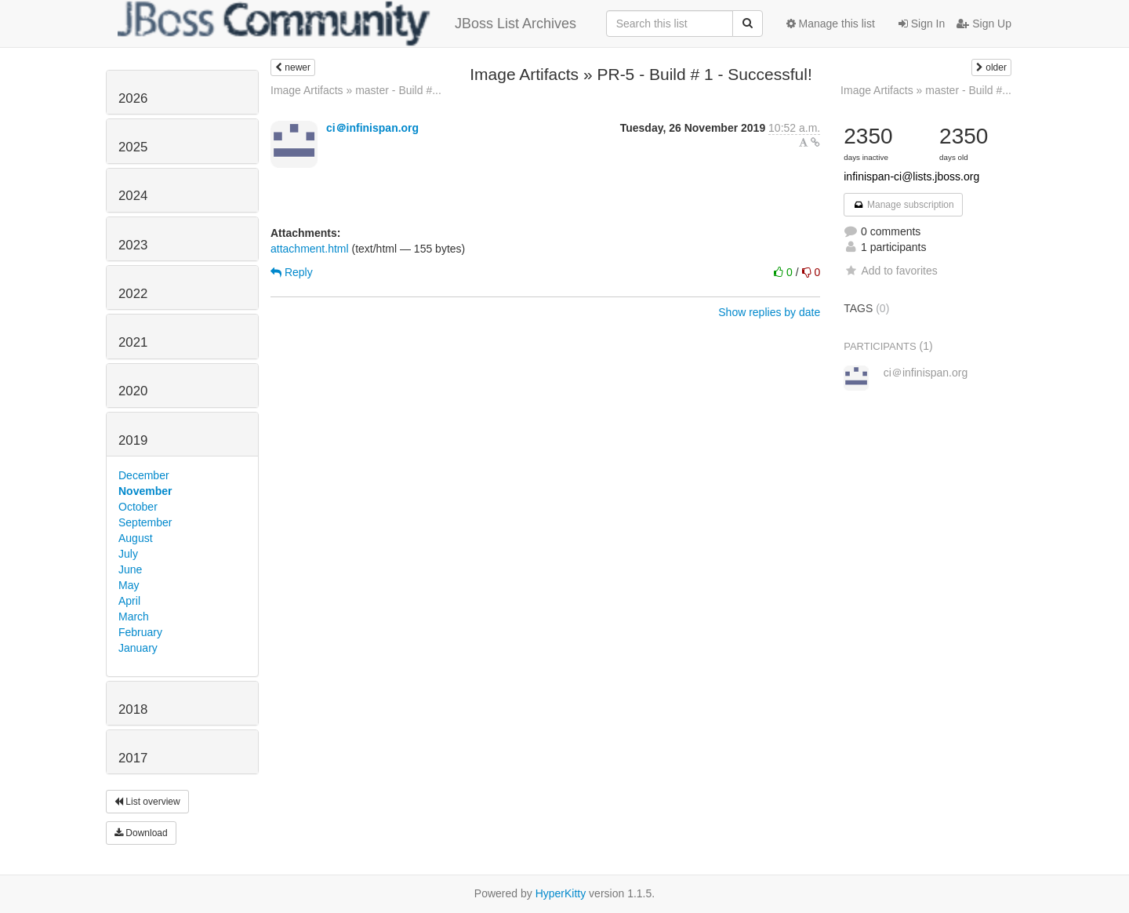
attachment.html (309, 248)
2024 (132, 195)
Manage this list (830, 23)
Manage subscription (903, 204)
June (130, 569)
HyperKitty (560, 893)
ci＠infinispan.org (372, 128)
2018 (132, 709)
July (128, 553)
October (138, 506)
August (135, 538)
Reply (291, 272)
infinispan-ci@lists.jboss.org (911, 176)
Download (141, 833)
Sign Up (984, 23)
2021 (132, 342)
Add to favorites (890, 270)
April (129, 601)
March (133, 616)
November (145, 491)
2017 (132, 758)
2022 (132, 293)
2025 (132, 147)
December (143, 475)
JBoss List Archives (347, 23)
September (145, 522)
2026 (132, 98)
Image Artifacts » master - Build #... (355, 90)
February (140, 632)
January (138, 648)
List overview (147, 801)
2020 (132, 391)
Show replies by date (769, 312)
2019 (132, 440)
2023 (132, 245)
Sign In (921, 23)
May (128, 585)
